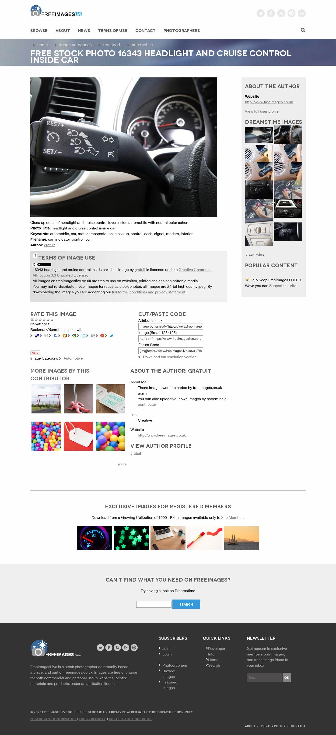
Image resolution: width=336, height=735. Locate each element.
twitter (261, 13)
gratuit (49, 245)
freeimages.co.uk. (78, 672)
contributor (147, 404)
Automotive (142, 44)
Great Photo (48, 319)
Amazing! (52, 319)
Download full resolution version (169, 357)
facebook (271, 13)
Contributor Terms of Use (130, 719)
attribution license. (101, 683)
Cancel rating (32, 319)
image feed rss (125, 647)
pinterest (291, 13)
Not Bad (40, 319)
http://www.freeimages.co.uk (162, 435)
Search (214, 665)
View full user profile (262, 111)
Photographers (182, 30)
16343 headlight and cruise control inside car (70, 269)
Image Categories (75, 44)
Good (44, 319)
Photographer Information (53, 719)
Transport (111, 44)
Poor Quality (36, 319)
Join (165, 648)
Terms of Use (112, 30)
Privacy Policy (273, 726)
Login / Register (92, 719)
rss (281, 13)
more (122, 464)
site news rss (117, 647)
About (63, 30)
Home (42, 44)
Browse (39, 30)
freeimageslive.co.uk (56, 10)
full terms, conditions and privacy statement (148, 292)
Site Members (233, 517)
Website (55, 648)
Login (167, 654)
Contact (145, 30)
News (84, 30)
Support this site (282, 286)
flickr (302, 13)
